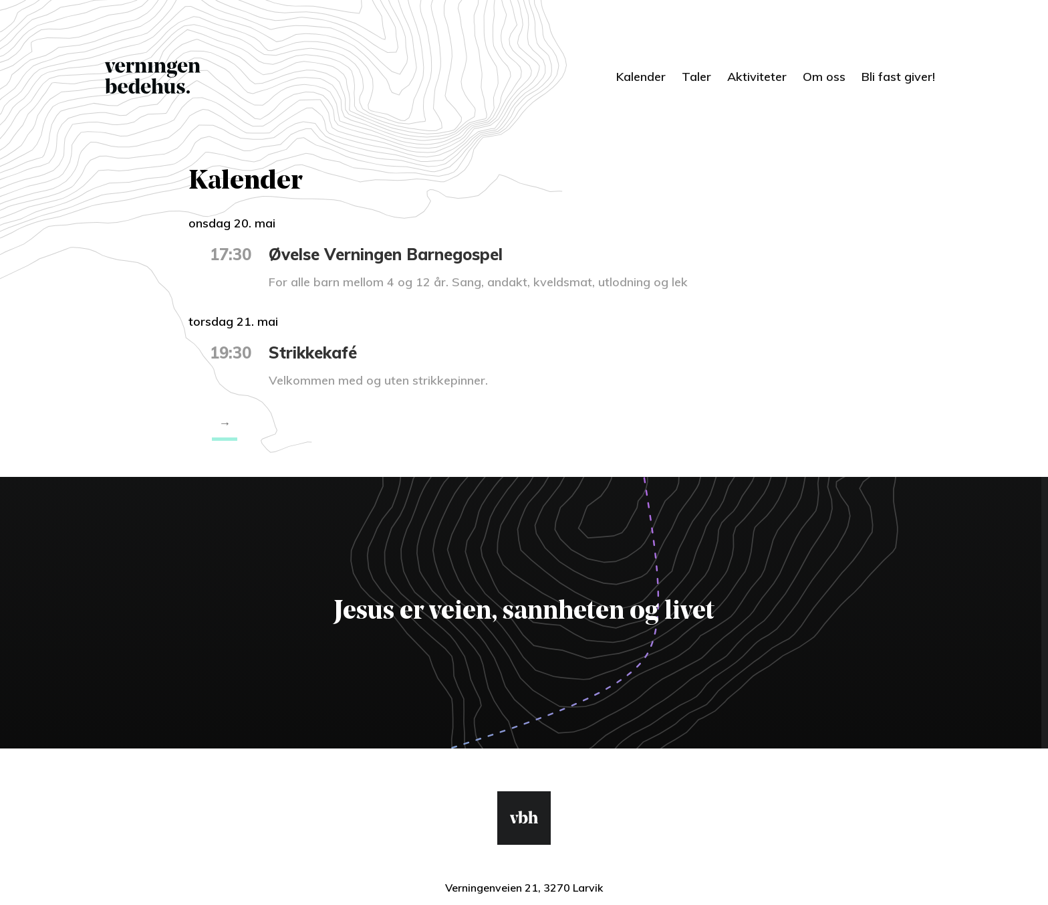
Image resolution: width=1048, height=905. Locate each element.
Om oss (824, 76)
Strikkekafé (313, 352)
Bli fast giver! (898, 76)
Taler (696, 76)
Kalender (641, 76)
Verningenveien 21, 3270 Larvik (524, 887)
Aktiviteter (757, 76)
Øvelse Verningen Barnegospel (386, 254)
